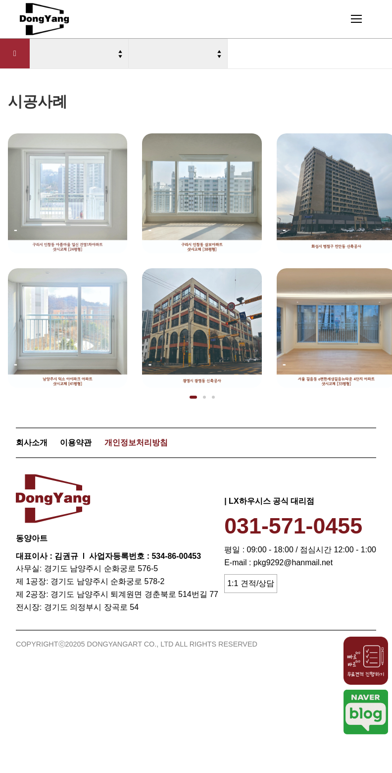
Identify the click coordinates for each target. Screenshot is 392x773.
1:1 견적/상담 (250, 583)
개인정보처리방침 (136, 442)
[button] (193, 397)
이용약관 (76, 442)
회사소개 (32, 442)
